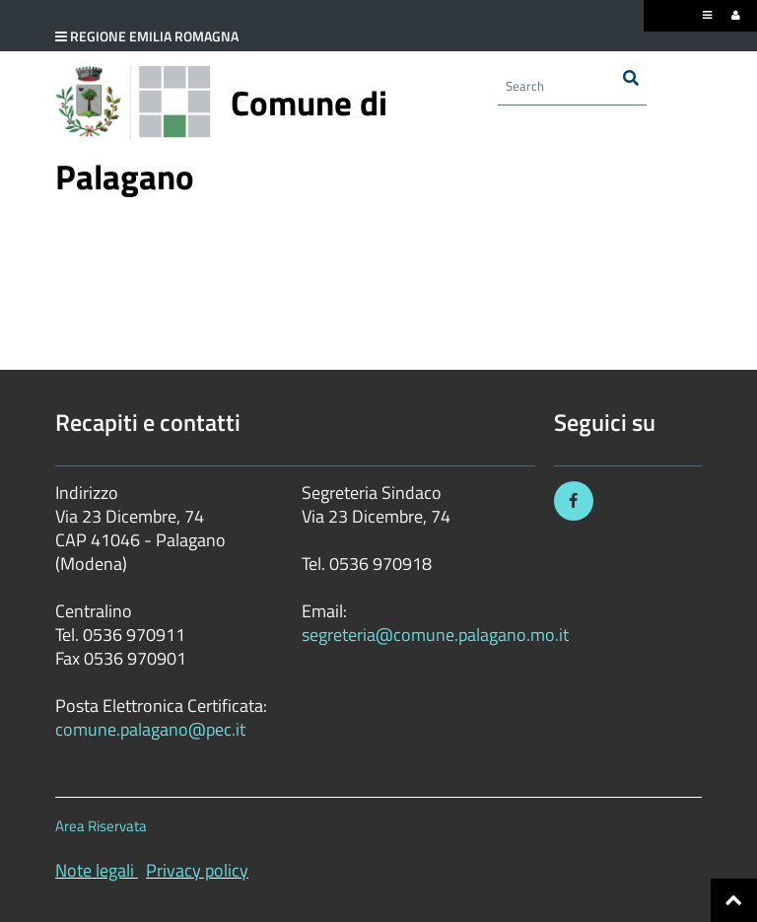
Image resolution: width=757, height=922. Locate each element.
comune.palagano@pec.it (150, 729)
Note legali (94, 870)
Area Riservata (101, 826)
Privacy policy (197, 870)
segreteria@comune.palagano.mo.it (435, 634)
